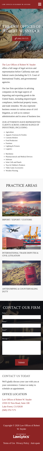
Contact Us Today (16, 376)
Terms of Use (9, 443)
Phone (4, 321)
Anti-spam (35, 443)
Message (5, 339)
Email (4, 330)
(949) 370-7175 (22, 38)
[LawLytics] (21, 436)
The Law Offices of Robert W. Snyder (19, 64)
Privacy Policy (22, 443)
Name (4, 313)
